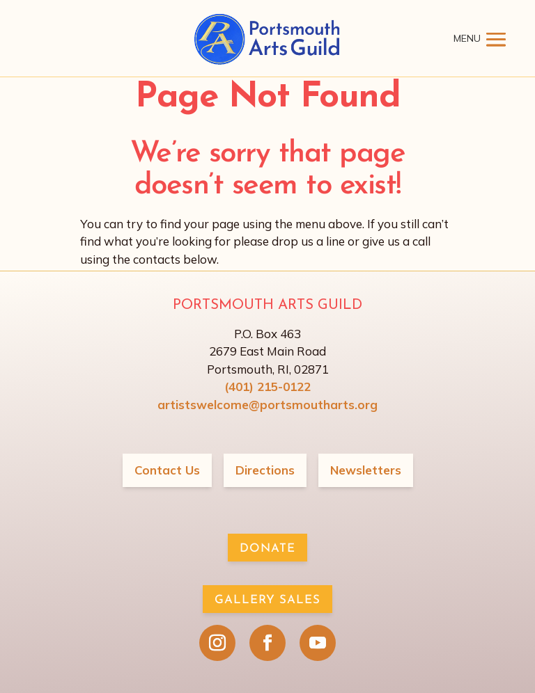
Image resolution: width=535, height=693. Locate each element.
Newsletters (365, 470)
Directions (265, 470)
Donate (267, 549)
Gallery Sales (267, 600)
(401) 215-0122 (267, 386)
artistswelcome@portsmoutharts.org (267, 404)
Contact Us (167, 470)
